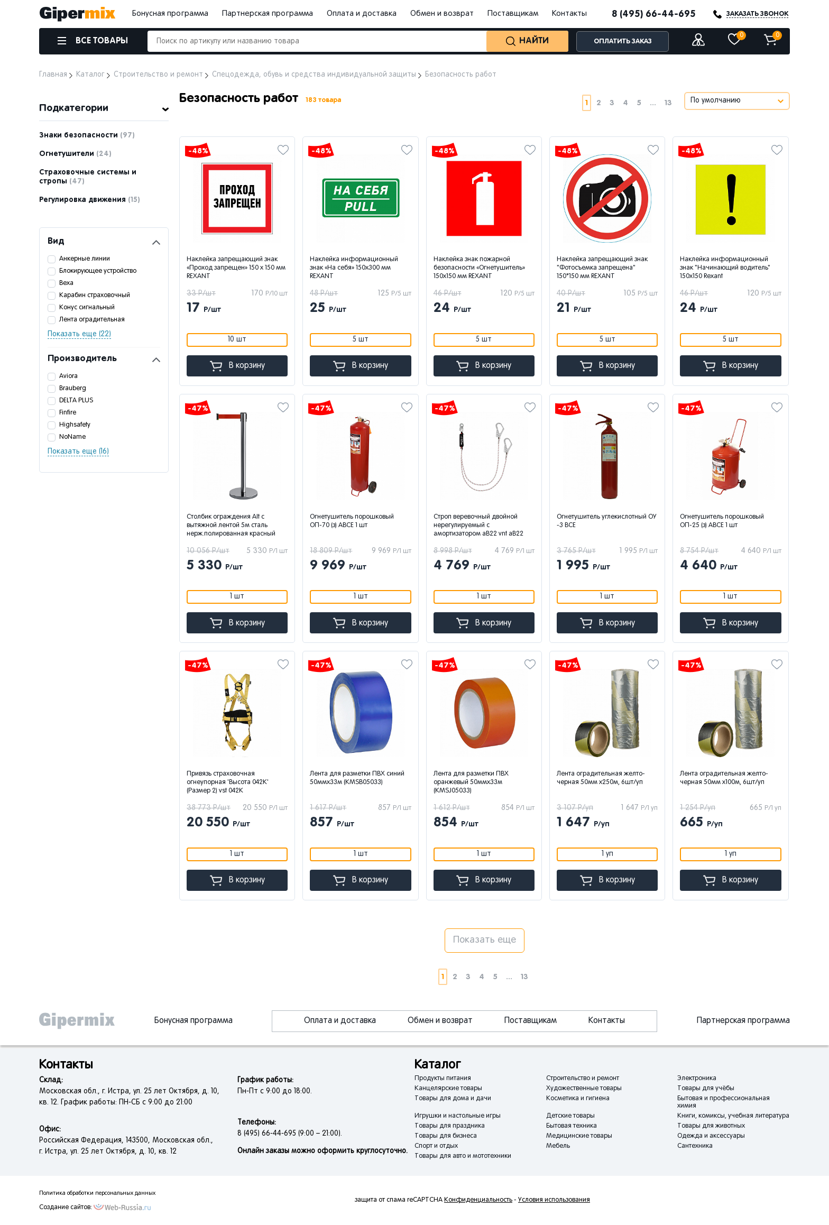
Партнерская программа (267, 13)
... (653, 103)
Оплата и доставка (362, 13)
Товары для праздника (449, 1126)
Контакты (569, 13)
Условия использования (554, 1200)
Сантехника (695, 1146)
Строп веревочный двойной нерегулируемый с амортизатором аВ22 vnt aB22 (478, 525)
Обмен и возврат (442, 13)
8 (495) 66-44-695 (654, 14)
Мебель (558, 1146)
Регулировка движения (89, 200)
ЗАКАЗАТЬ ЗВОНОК (757, 14)
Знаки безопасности (87, 135)
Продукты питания (442, 1078)
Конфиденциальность (478, 1200)
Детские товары (570, 1116)
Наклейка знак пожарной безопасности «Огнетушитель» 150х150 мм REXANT (479, 268)
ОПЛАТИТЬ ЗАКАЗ (623, 41)
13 (668, 103)
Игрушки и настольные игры (457, 1116)
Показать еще (484, 940)
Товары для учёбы (705, 1088)
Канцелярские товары (448, 1088)
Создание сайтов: (65, 1207)
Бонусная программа (170, 13)
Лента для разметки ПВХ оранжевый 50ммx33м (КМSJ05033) (471, 782)
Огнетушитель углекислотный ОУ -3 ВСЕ (607, 521)
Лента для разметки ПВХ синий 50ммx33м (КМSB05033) (357, 778)
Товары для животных (711, 1126)
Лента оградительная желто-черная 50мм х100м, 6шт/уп (724, 778)
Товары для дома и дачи (452, 1098)
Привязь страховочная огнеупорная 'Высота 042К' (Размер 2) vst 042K (228, 782)
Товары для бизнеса (445, 1136)
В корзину (237, 366)
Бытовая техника (571, 1126)
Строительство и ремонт (582, 1078)
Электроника (696, 1078)
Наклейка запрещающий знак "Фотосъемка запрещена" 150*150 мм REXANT (602, 268)
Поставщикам (512, 13)
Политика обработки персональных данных (97, 1193)
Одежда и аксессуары (711, 1136)
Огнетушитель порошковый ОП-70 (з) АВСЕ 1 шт (352, 521)
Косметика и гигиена (578, 1098)
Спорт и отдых (436, 1146)
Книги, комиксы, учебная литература (733, 1116)
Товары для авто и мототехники (462, 1156)
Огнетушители (75, 154)
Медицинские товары (579, 1136)
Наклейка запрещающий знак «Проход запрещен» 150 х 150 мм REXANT (236, 268)
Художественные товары (584, 1088)
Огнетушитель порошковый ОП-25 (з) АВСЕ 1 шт (722, 521)
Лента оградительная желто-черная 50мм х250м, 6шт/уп (601, 778)
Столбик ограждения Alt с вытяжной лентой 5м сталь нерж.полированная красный (231, 525)
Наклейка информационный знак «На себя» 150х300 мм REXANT (354, 268)
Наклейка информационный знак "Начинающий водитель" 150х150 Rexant (725, 268)
